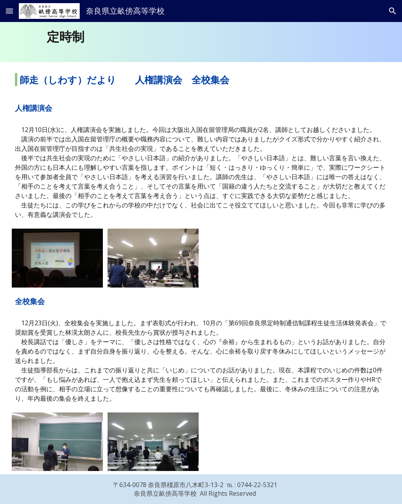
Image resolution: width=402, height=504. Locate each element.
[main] (217, 36)
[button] (9, 11)
